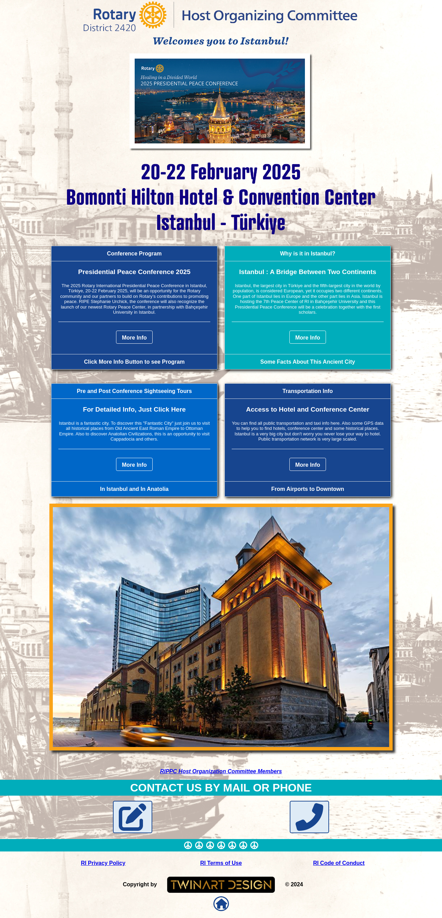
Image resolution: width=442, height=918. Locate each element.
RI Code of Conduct (339, 863)
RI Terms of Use (221, 863)
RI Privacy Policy (103, 863)
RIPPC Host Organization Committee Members (221, 771)
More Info (134, 338)
